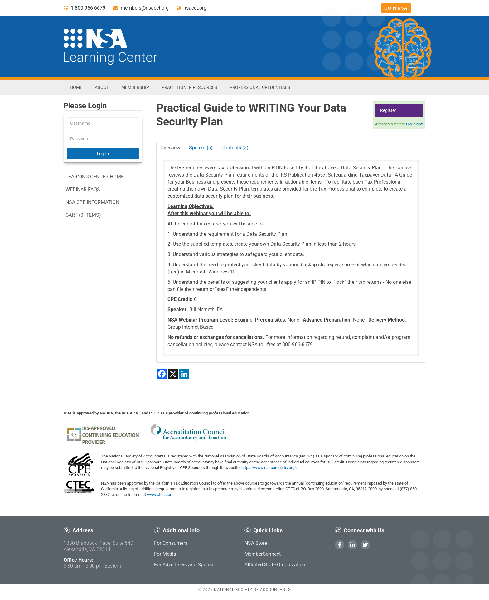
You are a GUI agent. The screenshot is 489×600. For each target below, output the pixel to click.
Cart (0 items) (83, 215)
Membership (135, 87)
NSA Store (255, 543)
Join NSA (396, 8)
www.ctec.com (160, 494)
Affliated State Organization (274, 565)
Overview (170, 148)
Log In (103, 153)
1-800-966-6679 (84, 8)
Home (76, 87)
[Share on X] (173, 374)
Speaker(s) (201, 148)
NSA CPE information (92, 202)
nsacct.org (191, 8)
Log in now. (414, 124)
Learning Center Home (94, 177)
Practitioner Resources (189, 87)
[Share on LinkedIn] (184, 374)
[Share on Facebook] (161, 374)
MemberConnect (262, 554)
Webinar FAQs (82, 189)
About (102, 87)
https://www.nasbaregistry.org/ (268, 467)
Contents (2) (235, 148)
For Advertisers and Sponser (185, 565)
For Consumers (170, 543)
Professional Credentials (260, 87)
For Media (165, 554)
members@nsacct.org (141, 8)
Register (388, 110)
